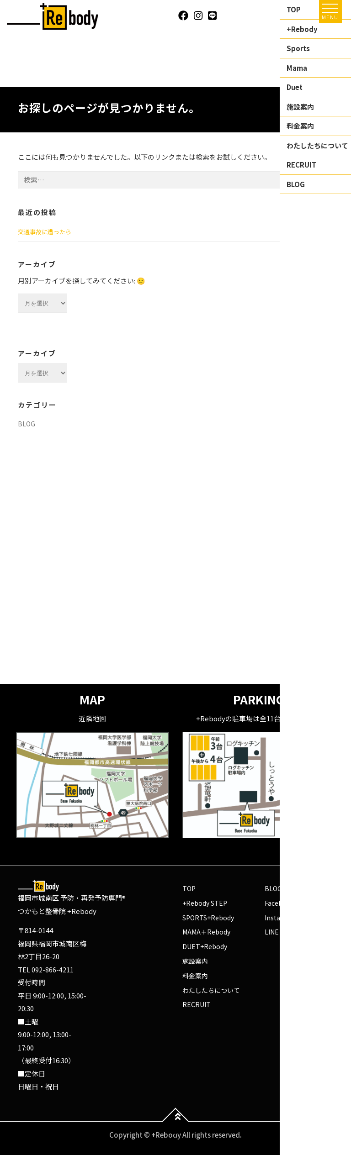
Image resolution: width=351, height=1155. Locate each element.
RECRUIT (196, 1004)
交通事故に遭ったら (44, 231)
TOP (189, 888)
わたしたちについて (211, 990)
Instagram (281, 917)
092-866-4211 (53, 969)
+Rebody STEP (204, 903)
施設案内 (195, 961)
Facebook (279, 903)
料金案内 (195, 975)
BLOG (26, 423)
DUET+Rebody (204, 946)
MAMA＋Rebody (206, 931)
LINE (272, 931)
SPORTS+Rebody (208, 917)
